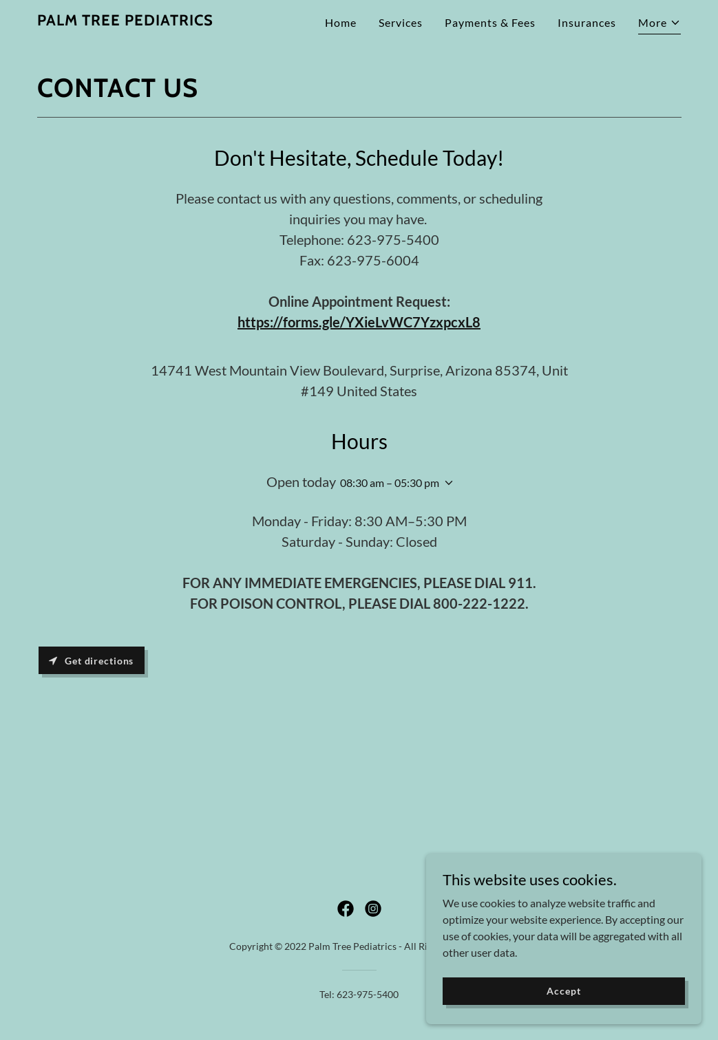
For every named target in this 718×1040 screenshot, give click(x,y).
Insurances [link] (587, 22)
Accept (563, 1009)
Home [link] (341, 22)
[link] (125, 21)
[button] (659, 24)
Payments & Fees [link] (490, 22)
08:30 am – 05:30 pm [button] (389, 482)
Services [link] (401, 22)
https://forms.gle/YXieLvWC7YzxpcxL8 (359, 322)
